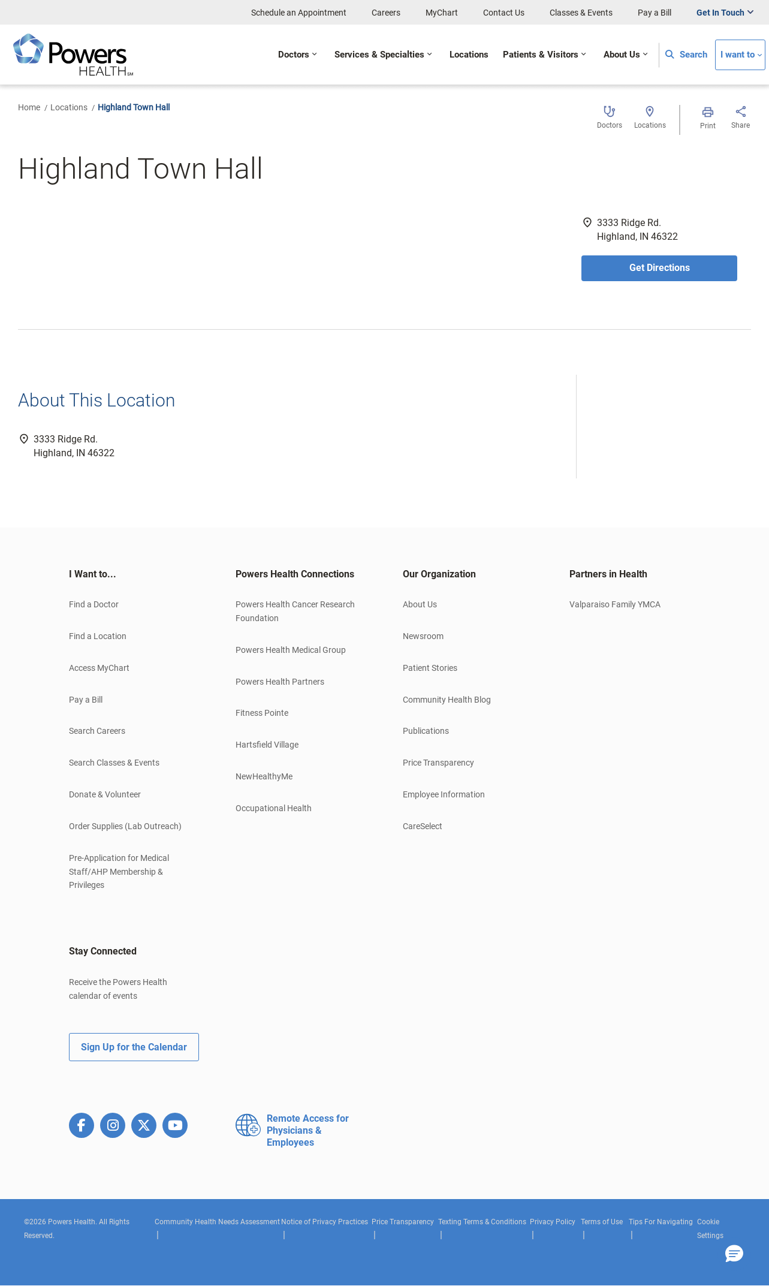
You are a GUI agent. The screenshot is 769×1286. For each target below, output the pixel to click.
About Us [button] (622, 55)
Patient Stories (430, 668)
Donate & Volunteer (105, 794)
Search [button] (686, 55)
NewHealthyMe (264, 776)
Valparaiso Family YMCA (615, 604)
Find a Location (97, 636)
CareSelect (422, 826)
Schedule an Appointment (298, 12)
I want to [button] (737, 55)
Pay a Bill (654, 12)
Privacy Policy (552, 1222)
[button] (734, 1254)
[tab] (134, 574)
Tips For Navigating (661, 1222)
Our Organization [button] (439, 574)
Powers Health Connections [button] (295, 574)
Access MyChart (99, 668)
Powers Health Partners (280, 681)
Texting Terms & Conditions (482, 1222)
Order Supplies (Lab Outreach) (125, 826)
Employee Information (444, 794)
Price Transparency (438, 762)
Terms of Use (602, 1222)
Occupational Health (274, 808)
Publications (426, 731)
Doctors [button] (293, 55)
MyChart (442, 12)
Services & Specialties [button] (379, 55)
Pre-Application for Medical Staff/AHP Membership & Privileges (119, 871)
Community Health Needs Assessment (217, 1222)
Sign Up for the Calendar (134, 1047)
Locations (69, 107)
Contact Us (503, 12)
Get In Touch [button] (720, 12)
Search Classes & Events (114, 762)
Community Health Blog (447, 699)
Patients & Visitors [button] (540, 55)
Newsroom (423, 636)
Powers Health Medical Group (291, 650)
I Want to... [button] (92, 574)
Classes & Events (581, 12)
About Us (420, 604)
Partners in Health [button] (608, 574)
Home (29, 107)
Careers (386, 12)
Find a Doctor (94, 604)
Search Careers (97, 731)
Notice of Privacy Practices (324, 1222)
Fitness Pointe (262, 713)
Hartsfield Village (267, 744)
